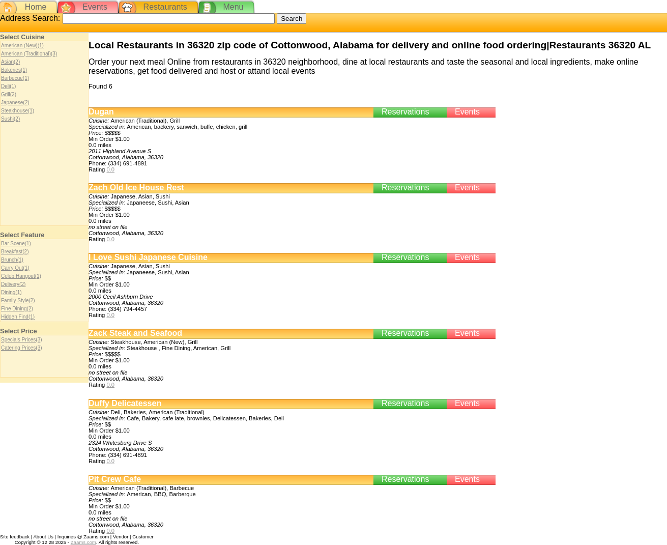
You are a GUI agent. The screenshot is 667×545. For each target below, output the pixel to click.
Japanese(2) (15, 102)
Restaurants (165, 7)
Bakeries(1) (14, 70)
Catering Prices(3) (21, 348)
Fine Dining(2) (17, 308)
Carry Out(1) (15, 268)
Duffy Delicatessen (125, 403)
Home (36, 7)
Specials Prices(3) (21, 339)
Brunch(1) (12, 260)
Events (94, 7)
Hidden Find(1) (18, 317)
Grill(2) (8, 94)
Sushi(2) (10, 119)
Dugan (101, 111)
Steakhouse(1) (17, 110)
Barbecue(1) (15, 78)
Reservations (405, 111)
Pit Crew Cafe (115, 479)
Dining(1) (11, 292)
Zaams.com (83, 542)
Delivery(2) (13, 284)
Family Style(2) (18, 300)
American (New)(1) (22, 45)
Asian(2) (10, 62)
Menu (233, 7)
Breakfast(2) (14, 251)
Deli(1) (8, 86)
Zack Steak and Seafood (135, 333)
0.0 (110, 169)
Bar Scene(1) (16, 243)
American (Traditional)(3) (29, 53)
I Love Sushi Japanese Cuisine (148, 257)
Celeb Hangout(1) (21, 276)
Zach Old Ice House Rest (136, 187)
